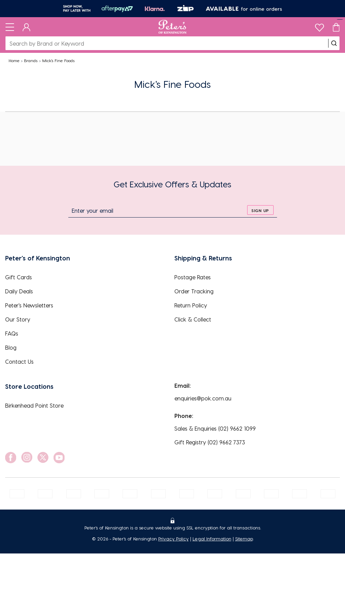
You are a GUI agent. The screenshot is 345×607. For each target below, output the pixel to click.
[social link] (10, 457)
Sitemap (244, 538)
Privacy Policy (173, 538)
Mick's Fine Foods (58, 60)
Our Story (17, 319)
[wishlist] (319, 26)
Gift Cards (18, 277)
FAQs (11, 333)
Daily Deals (19, 291)
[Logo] (172, 27)
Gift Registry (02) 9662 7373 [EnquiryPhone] (209, 442)
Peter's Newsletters (29, 305)
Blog (10, 347)
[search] (334, 43)
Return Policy (190, 305)
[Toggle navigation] (9, 27)
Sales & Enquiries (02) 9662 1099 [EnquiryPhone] (215, 428)
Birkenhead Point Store (34, 405)
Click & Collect (192, 319)
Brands (30, 60)
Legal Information (212, 538)
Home (14, 60)
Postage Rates (192, 277)
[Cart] (336, 27)
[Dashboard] (27, 27)
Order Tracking (194, 291)
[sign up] (260, 210)
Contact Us (19, 361)
